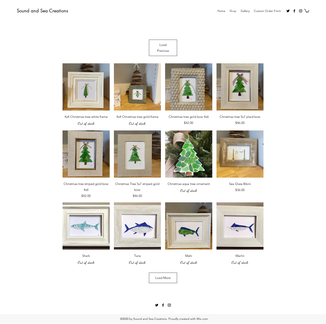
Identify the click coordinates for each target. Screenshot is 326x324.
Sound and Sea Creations (42, 11)
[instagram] (301, 11)
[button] (306, 11)
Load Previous (163, 48)
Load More (163, 278)
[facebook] (294, 11)
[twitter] (288, 11)
